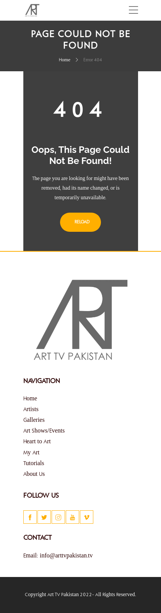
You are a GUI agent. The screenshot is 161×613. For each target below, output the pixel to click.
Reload (80, 222)
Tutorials (33, 463)
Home (64, 60)
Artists (31, 409)
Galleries (34, 420)
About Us (34, 474)
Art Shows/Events (44, 431)
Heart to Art (37, 441)
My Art (31, 453)
